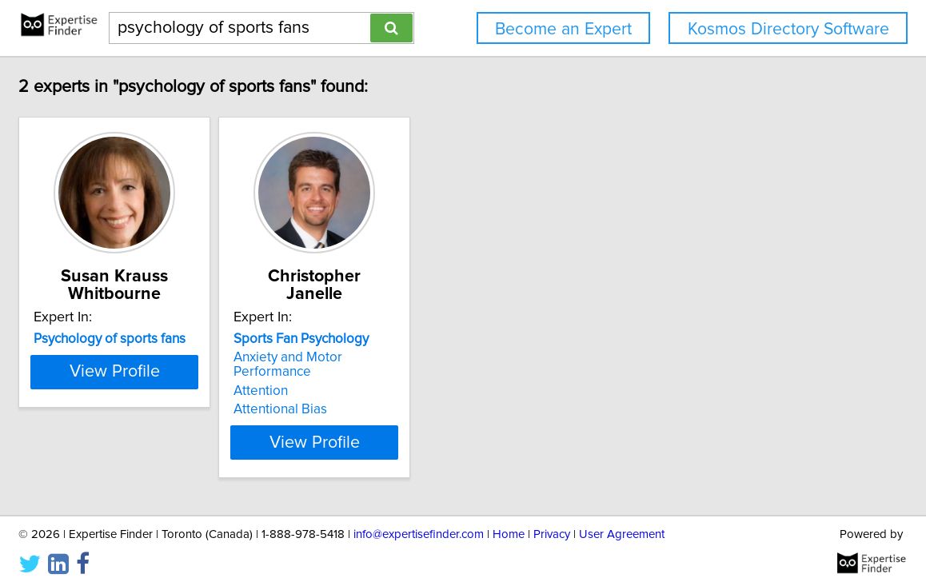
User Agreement (622, 520)
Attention (385, 376)
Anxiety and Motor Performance (453, 357)
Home (509, 520)
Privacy (551, 520)
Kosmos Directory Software (788, 29)
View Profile (219, 427)
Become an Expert (563, 29)
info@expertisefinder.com (418, 520)
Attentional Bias (405, 395)
